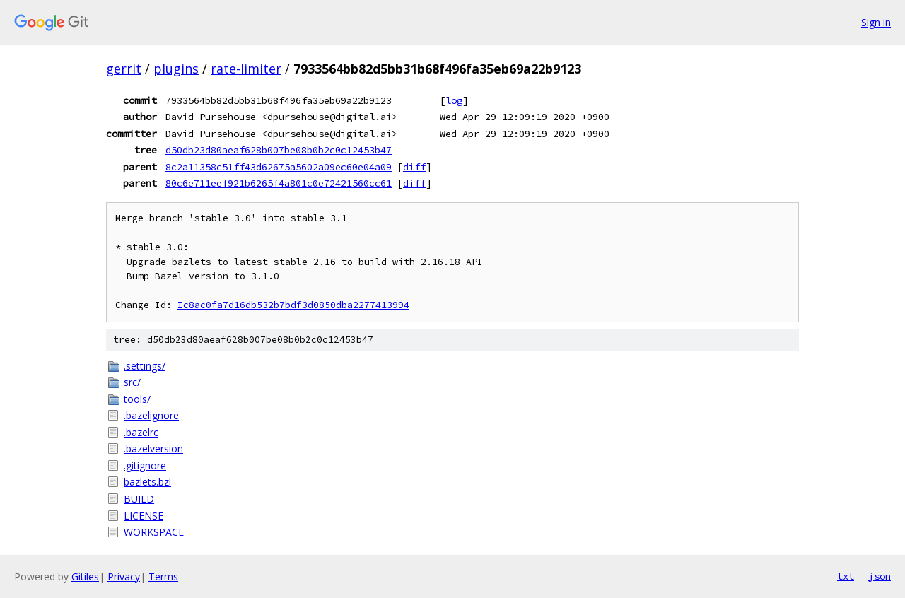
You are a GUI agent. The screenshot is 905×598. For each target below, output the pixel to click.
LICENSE (143, 515)
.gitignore (145, 465)
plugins (176, 68)
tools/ (137, 399)
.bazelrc (141, 432)
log (453, 100)
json (879, 576)
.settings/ (144, 366)
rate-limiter (246, 68)
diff (414, 166)
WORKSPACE (154, 532)
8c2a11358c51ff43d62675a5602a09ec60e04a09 (278, 166)
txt (845, 576)
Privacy (123, 576)
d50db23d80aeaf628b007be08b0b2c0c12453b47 (278, 149)
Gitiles (85, 576)
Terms (163, 576)
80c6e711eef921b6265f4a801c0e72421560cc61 (278, 183)
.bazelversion (153, 448)
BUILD (139, 498)
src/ (132, 382)
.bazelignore (151, 415)
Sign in (876, 22)
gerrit (123, 68)
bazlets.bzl (147, 481)
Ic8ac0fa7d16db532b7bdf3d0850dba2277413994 (293, 305)
